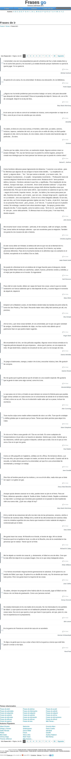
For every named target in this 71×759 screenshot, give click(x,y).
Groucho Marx (50, 726)
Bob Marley (49, 737)
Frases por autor (23, 751)
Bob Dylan (3, 735)
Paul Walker (67, 449)
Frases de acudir (51, 709)
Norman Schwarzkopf (64, 635)
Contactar (33, 755)
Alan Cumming (66, 408)
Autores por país (54, 751)
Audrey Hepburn (51, 735)
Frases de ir (8, 22)
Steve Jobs (26, 735)
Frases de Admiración (30, 711)
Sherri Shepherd (66, 427)
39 (54, 56)
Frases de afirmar (28, 719)
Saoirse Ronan (66, 371)
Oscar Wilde (27, 730)
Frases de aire (27, 721)
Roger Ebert (67, 335)
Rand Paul (67, 651)
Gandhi (48, 732)
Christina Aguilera (65, 239)
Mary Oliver (67, 298)
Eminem (68, 143)
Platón (2, 732)
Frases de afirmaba (6, 717)
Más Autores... (27, 739)
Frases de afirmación (30, 717)
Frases (6, 8)
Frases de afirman (6, 719)
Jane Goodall (67, 470)
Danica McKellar (66, 354)
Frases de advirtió (29, 715)
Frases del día (48, 8)
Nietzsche (26, 726)
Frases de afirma (51, 715)
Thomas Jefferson (6, 739)
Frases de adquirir (52, 713)
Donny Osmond (66, 600)
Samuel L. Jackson (65, 162)
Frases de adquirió (29, 713)
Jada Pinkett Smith (65, 260)
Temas (20, 8)
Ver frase (65, 69)
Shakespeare (27, 728)
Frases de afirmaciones (53, 717)
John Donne (67, 220)
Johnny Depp (4, 737)
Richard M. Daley (65, 548)
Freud (25, 732)
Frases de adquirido (6, 713)
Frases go (9, 755)
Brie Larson (67, 621)
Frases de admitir (51, 711)
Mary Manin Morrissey (64, 105)
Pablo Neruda (4, 730)
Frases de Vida (42, 749)
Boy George (67, 317)
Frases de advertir (6, 715)
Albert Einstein (5, 726)
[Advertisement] (35, 17)
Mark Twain (27, 737)
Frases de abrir (5, 709)
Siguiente (61, 56)
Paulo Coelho (50, 728)
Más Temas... (50, 721)
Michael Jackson (66, 73)
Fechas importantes (64, 751)
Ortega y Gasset (5, 728)
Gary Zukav (67, 529)
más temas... (59, 749)
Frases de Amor (22, 749)
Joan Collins (67, 583)
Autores (34, 8)
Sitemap (39, 755)
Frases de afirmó (51, 719)
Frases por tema (14, 751)
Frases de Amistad (32, 749)
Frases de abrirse (28, 709)
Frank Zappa (67, 86)
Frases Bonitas (51, 749)
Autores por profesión (43, 751)
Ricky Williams (66, 565)
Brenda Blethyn (66, 387)
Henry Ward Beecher (64, 486)
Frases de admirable (6, 711)
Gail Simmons (66, 279)
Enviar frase (3, 752)
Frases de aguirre (6, 721)
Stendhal (68, 122)
